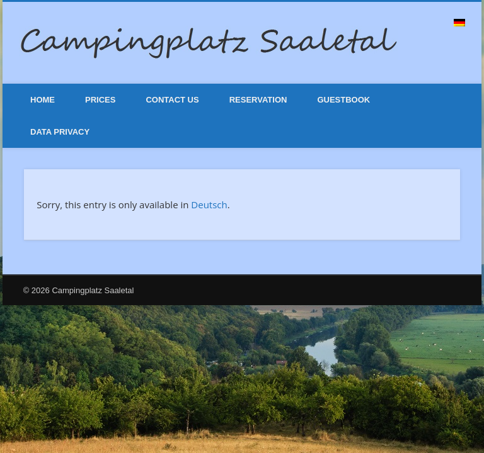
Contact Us (172, 99)
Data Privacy (59, 132)
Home (42, 99)
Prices (100, 99)
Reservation (258, 99)
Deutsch (209, 204)
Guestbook (343, 99)
